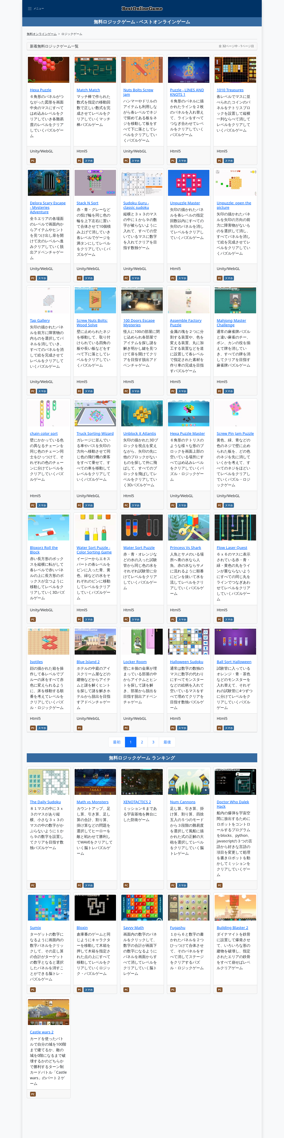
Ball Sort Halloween (234, 661)
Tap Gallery (40, 320)
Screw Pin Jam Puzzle (235, 433)
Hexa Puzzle (40, 89)
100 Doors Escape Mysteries (139, 322)
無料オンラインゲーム (42, 34)
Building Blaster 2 (232, 927)
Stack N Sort (87, 202)
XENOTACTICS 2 (137, 801)
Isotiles (36, 661)
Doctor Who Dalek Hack (233, 804)
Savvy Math (133, 927)
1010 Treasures (230, 89)
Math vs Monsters (93, 801)
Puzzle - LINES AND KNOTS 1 (187, 92)
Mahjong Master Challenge (231, 322)
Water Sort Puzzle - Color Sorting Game (94, 550)
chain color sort (44, 433)
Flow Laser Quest (232, 547)
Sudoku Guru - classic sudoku (136, 205)
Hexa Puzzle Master (187, 433)
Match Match (88, 89)
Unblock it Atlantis (139, 433)
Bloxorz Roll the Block (44, 550)
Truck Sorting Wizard (95, 433)
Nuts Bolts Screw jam (138, 92)
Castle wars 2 (42, 1032)
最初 (116, 742)
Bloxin (82, 927)
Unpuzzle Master (185, 202)
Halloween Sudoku (186, 661)
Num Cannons (183, 801)
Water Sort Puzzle (139, 547)
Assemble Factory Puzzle (185, 322)
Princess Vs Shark (185, 547)
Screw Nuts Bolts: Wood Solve (92, 322)
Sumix (35, 927)
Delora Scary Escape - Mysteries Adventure (48, 207)
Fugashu (177, 927)
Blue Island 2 (88, 661)
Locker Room (135, 661)
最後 (167, 742)
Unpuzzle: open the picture (234, 205)
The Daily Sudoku (45, 801)
